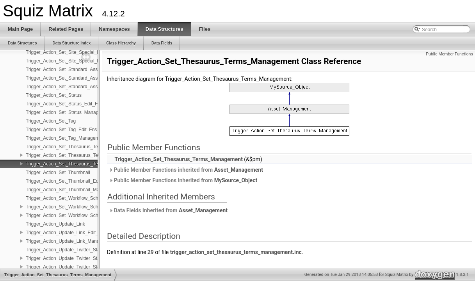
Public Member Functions (449, 54)
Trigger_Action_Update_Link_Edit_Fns (66, 232)
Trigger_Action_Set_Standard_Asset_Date (70, 69)
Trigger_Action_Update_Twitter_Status (66, 250)
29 (151, 252)
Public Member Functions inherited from (186, 170)
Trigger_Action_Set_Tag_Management (66, 138)
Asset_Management (238, 170)
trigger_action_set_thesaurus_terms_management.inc (236, 252)
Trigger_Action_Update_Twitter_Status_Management (81, 267)
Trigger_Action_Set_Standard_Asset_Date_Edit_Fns (80, 78)
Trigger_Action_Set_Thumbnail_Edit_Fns (68, 181)
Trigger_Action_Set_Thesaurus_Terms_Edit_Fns (76, 155)
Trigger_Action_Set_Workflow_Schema (66, 198)
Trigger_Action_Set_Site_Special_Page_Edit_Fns (77, 52)
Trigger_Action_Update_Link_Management (70, 241)
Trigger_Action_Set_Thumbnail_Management (73, 189)
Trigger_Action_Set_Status (54, 95)
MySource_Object (236, 180)
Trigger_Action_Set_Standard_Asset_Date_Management (85, 86)
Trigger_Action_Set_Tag (51, 121)
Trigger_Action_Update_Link (55, 224)
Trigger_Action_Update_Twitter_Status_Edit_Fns (76, 258)
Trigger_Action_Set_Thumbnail (58, 172)
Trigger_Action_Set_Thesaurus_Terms (66, 146)
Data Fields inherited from (168, 210)
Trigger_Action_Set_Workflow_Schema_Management (81, 215)
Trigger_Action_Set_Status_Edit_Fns (64, 104)
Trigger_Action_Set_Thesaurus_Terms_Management (81, 164)
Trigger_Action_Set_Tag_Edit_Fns (61, 129)
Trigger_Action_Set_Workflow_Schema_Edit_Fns (77, 207)
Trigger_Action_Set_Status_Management (69, 112)
